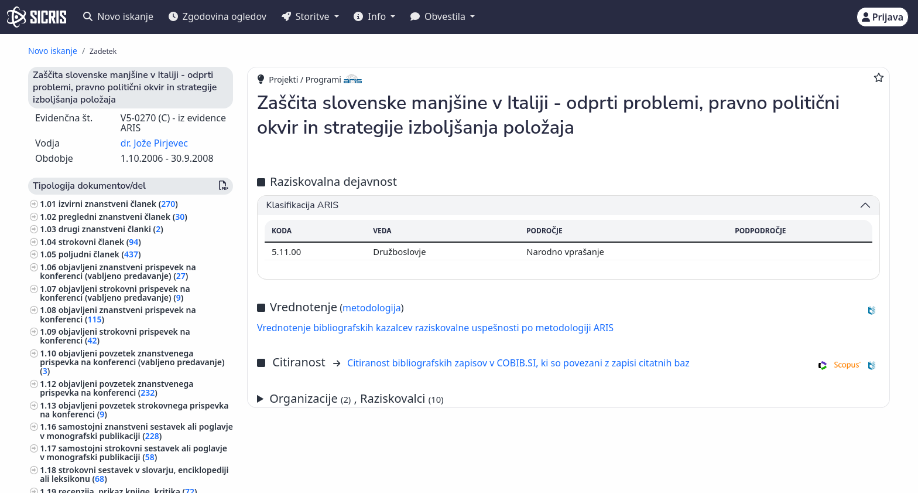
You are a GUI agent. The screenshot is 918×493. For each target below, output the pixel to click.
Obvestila (439, 16)
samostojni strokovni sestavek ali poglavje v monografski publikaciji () (133, 453)
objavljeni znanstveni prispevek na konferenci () (118, 314)
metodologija (371, 307)
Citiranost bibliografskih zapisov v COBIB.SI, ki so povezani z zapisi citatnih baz (518, 362)
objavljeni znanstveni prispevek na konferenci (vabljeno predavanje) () (118, 271)
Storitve (307, 16)
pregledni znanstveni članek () (123, 216)
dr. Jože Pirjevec (154, 143)
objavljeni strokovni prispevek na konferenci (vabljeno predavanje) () (115, 293)
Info (371, 16)
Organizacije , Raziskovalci (356, 398)
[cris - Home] (36, 17)
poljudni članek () (100, 254)
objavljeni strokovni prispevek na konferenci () (115, 336)
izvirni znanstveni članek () (118, 203)
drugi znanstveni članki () (111, 228)
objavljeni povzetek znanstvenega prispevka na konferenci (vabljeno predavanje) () (132, 362)
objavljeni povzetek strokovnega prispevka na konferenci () (134, 410)
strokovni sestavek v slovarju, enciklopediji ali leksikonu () (134, 474)
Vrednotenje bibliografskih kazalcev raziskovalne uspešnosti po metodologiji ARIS (435, 327)
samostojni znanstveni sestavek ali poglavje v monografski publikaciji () (136, 431)
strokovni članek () (100, 241)
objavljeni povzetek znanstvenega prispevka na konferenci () (116, 388)
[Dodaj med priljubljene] (879, 77)
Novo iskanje (118, 16)
